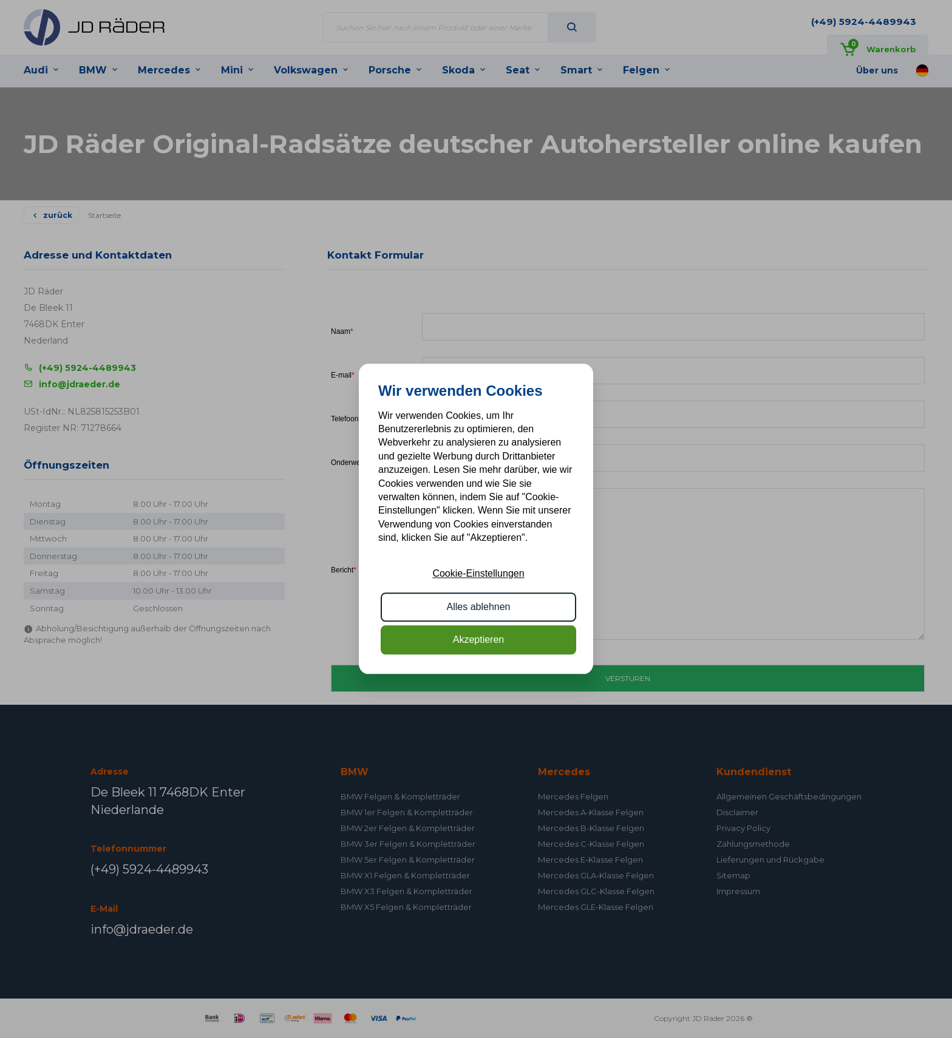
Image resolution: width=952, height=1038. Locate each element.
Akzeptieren (479, 640)
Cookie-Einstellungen (478, 574)
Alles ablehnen (479, 607)
